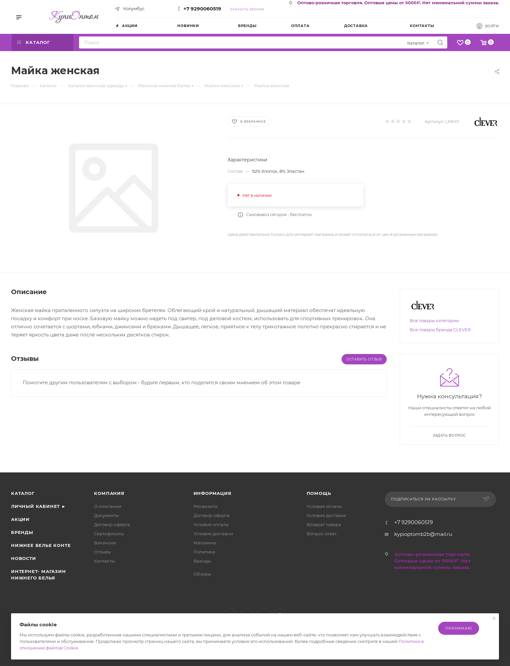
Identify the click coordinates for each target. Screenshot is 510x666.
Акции (20, 519)
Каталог (23, 493)
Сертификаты (109, 533)
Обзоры (202, 574)
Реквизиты (206, 506)
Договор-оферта (112, 524)
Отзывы (102, 551)
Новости (23, 558)
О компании (107, 506)
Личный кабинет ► (38, 506)
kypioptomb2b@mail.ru (423, 534)
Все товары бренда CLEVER (440, 329)
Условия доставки (213, 533)
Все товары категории (434, 320)
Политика (204, 551)
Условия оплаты (211, 524)
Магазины (205, 542)
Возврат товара (324, 524)
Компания (109, 493)
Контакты (104, 561)
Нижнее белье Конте (41, 545)
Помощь (319, 493)
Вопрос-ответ (322, 533)
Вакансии (105, 542)
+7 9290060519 (202, 9)
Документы (106, 515)
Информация (213, 493)
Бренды (22, 532)
